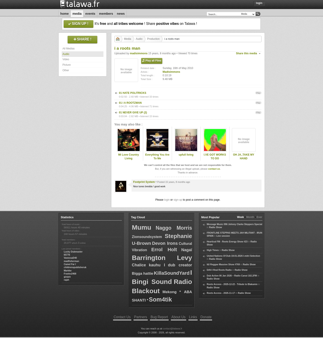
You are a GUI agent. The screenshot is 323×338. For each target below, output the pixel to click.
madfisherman (71, 261)
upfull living (186, 154)
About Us (178, 317)
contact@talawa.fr (172, 328)
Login (259, 3)
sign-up (177, 199)
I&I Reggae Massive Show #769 (223, 264)
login (167, 199)
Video (66, 59)
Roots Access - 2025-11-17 (221, 293)
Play (258, 93)
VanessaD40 (70, 258)
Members (106, 13)
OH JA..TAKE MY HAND (243, 156)
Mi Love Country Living (128, 156)
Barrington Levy (162, 257)
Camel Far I (70, 264)
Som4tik (160, 299)
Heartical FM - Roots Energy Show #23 (227, 241)
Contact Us (122, 317)
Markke (68, 270)
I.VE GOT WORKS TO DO (215, 156)
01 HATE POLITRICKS (132, 92)
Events (90, 13)
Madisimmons (171, 71)
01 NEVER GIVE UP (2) (133, 112)
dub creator (180, 265)
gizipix (67, 277)
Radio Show (215, 227)
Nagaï (186, 250)
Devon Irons (165, 243)
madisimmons (139, 53)
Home (64, 13)
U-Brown (141, 243)
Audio (66, 54)
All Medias (69, 48)
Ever (259, 217)
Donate (205, 317)
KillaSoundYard (172, 273)
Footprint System (144, 182)
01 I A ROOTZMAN (130, 102)
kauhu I (157, 265)
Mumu (141, 227)
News (121, 13)
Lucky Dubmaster (73, 252)
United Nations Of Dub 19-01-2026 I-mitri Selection (233, 256)
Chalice (139, 265)
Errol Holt (164, 249)
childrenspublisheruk (75, 267)
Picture (67, 64)
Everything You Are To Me (157, 156)
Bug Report (159, 317)
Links (193, 317)
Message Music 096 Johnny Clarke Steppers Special (234, 224)
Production (153, 38)
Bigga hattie (142, 273)
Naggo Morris (174, 228)
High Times (213, 250)
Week (240, 217)
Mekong (169, 292)
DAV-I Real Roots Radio (219, 270)
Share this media (246, 53)
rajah (66, 280)
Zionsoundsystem (147, 237)
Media (77, 13)
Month (250, 217)
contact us (214, 168)
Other (66, 70)
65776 (67, 255)
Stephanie (178, 236)
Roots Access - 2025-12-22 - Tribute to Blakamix (232, 284)
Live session (223, 236)
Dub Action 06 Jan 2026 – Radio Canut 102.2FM (232, 275)
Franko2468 (70, 274)
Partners (140, 317)
